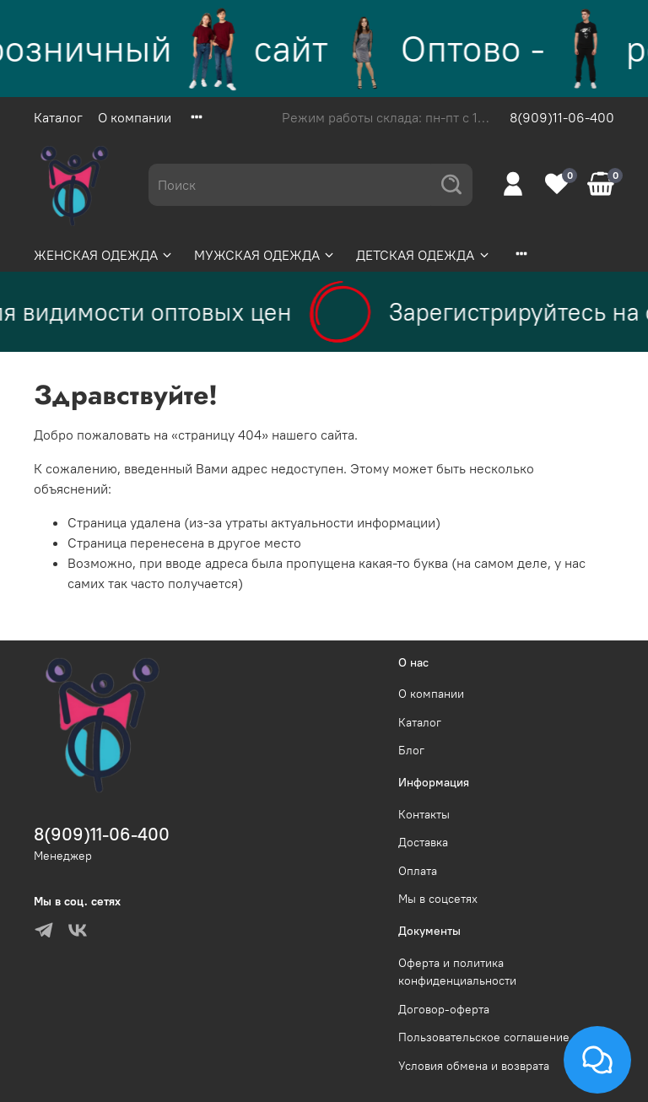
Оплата (417, 870)
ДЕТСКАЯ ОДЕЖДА (423, 254)
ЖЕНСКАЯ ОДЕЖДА (104, 254)
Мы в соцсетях (438, 898)
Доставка (423, 842)
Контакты (424, 814)
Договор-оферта (443, 1009)
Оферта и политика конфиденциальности (457, 972)
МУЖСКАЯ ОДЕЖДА (265, 254)
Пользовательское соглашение (484, 1037)
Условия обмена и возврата (473, 1065)
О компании (134, 117)
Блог (411, 750)
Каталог (58, 117)
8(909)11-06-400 (562, 117)
